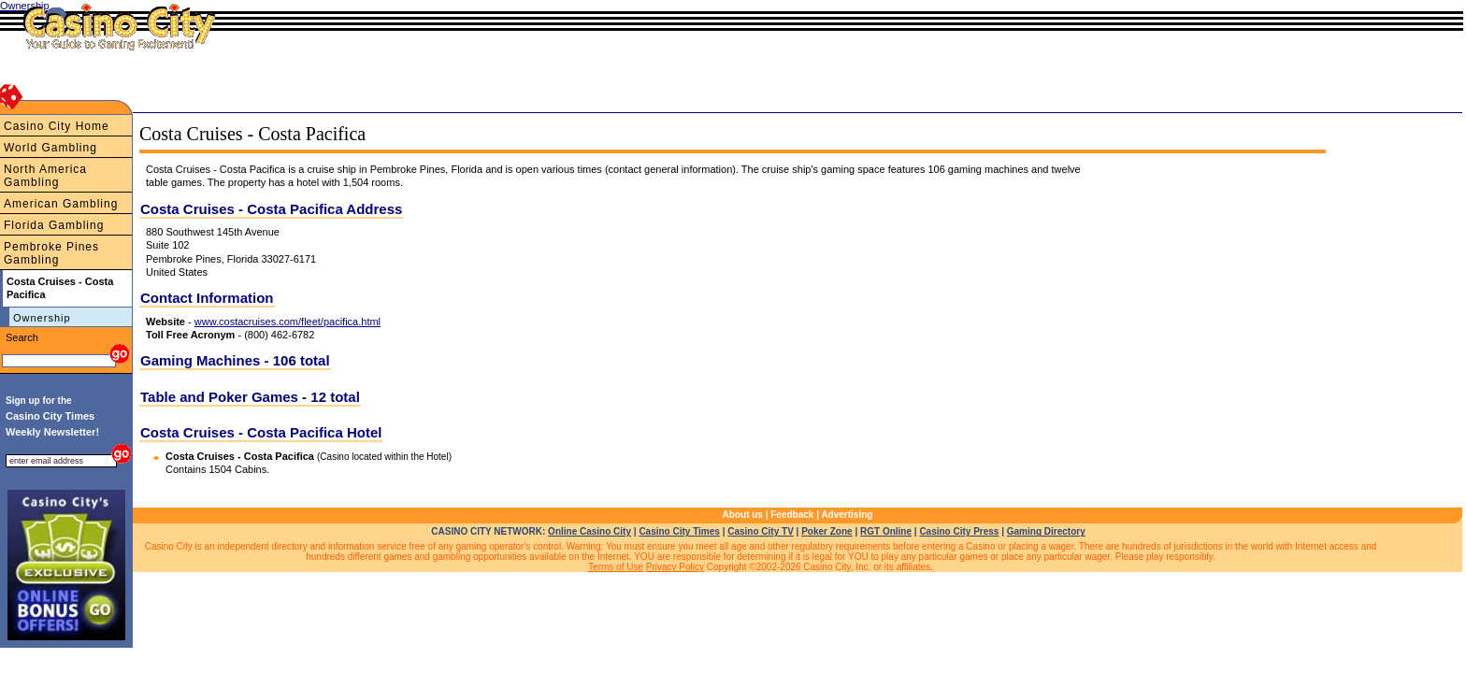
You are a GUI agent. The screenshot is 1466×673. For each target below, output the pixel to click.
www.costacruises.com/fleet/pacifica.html (287, 321)
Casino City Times (679, 531)
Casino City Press (959, 531)
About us (743, 514)
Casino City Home (56, 126)
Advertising (846, 514)
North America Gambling (45, 176)
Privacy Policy (675, 567)
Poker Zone (826, 531)
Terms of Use (615, 567)
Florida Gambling (54, 225)
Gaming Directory (1046, 531)
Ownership (42, 317)
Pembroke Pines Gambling (51, 253)
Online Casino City (589, 531)
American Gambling (61, 203)
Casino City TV (760, 531)
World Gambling (50, 147)
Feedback (791, 514)
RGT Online (886, 531)
